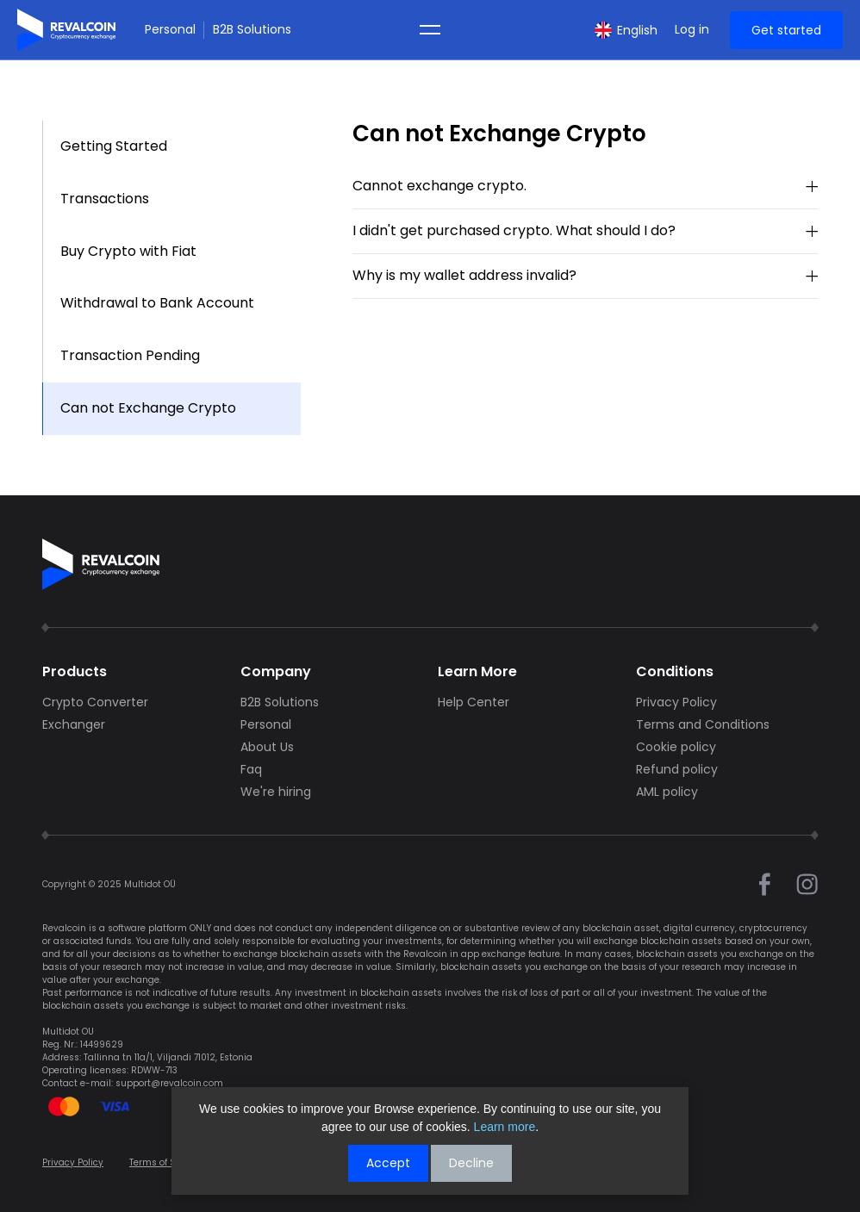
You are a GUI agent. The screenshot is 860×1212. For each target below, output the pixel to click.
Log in (692, 29)
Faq (251, 769)
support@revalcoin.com (169, 1083)
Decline (471, 1163)
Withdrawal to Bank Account (157, 303)
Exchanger (73, 724)
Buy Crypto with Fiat (128, 251)
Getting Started (113, 146)
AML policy (667, 792)
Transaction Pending (130, 355)
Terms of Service (166, 1162)
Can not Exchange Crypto (148, 408)
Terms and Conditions (703, 724)
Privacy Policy (676, 702)
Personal (170, 29)
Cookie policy (676, 747)
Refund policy (677, 769)
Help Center (473, 702)
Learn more (505, 1127)
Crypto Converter (95, 702)
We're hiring (275, 792)
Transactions (104, 198)
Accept (388, 1163)
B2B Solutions (252, 29)
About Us (267, 747)
